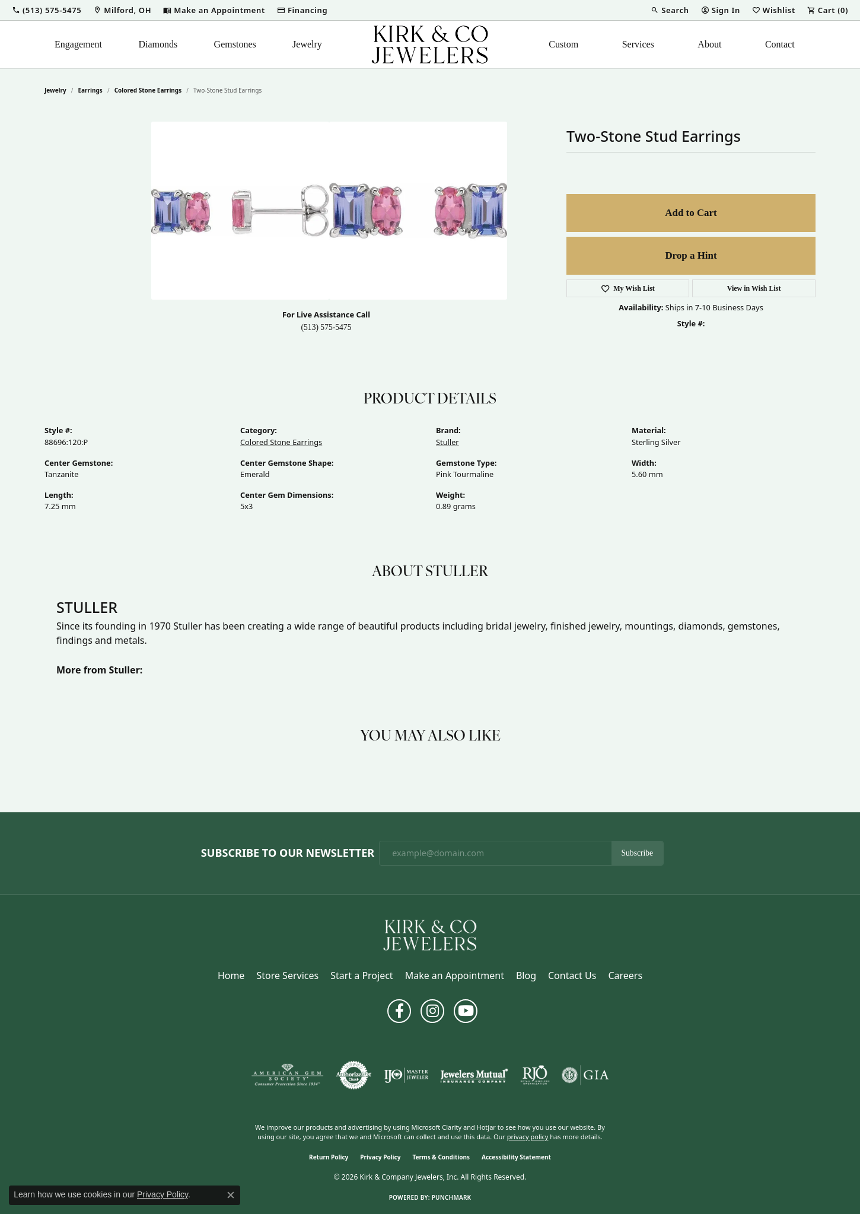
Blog (526, 975)
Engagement (78, 44)
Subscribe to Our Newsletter (287, 853)
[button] (46, 10)
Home (231, 975)
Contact (780, 44)
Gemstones (235, 44)
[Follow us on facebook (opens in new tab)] (399, 1011)
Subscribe (638, 852)
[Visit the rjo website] (535, 1075)
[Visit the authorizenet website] (354, 1075)
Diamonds (157, 44)
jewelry (55, 90)
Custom (563, 44)
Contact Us (572, 975)
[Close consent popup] (230, 1195)
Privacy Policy (380, 1157)
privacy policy (528, 1136)
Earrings (90, 90)
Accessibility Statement (516, 1157)
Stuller (447, 442)
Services (638, 44)
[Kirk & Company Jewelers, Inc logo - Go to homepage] (430, 44)
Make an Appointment (454, 975)
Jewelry (307, 44)
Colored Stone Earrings (148, 90)
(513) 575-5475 (326, 327)
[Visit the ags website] (287, 1075)
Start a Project (361, 975)
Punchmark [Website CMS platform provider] (452, 1197)
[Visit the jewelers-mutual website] (474, 1075)
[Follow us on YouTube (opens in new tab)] (465, 1011)
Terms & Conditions (441, 1157)
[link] (122, 10)
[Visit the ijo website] (406, 1075)
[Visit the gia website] (585, 1075)
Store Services (287, 975)
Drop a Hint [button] (690, 255)
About (709, 44)
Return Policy (328, 1157)
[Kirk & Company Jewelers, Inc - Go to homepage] (430, 933)
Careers (625, 975)
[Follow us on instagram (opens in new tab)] (432, 1011)
